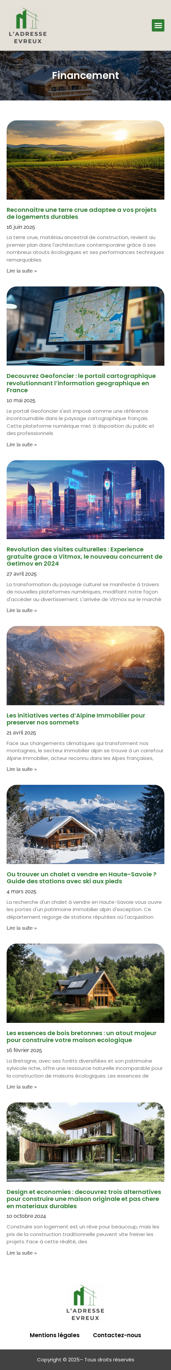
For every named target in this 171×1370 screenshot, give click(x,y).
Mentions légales (55, 1335)
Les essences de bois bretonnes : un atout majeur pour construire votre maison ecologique (81, 1036)
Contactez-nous (117, 1335)
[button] (158, 25)
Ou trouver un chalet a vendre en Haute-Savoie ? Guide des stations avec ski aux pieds (81, 878)
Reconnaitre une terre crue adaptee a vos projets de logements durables (81, 213)
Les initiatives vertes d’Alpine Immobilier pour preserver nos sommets (76, 719)
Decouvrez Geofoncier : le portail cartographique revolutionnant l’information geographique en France (81, 383)
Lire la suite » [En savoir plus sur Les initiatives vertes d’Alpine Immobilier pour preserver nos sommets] (22, 769)
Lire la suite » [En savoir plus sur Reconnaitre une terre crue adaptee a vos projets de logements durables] (22, 271)
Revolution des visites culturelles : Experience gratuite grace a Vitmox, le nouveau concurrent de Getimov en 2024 (84, 556)
